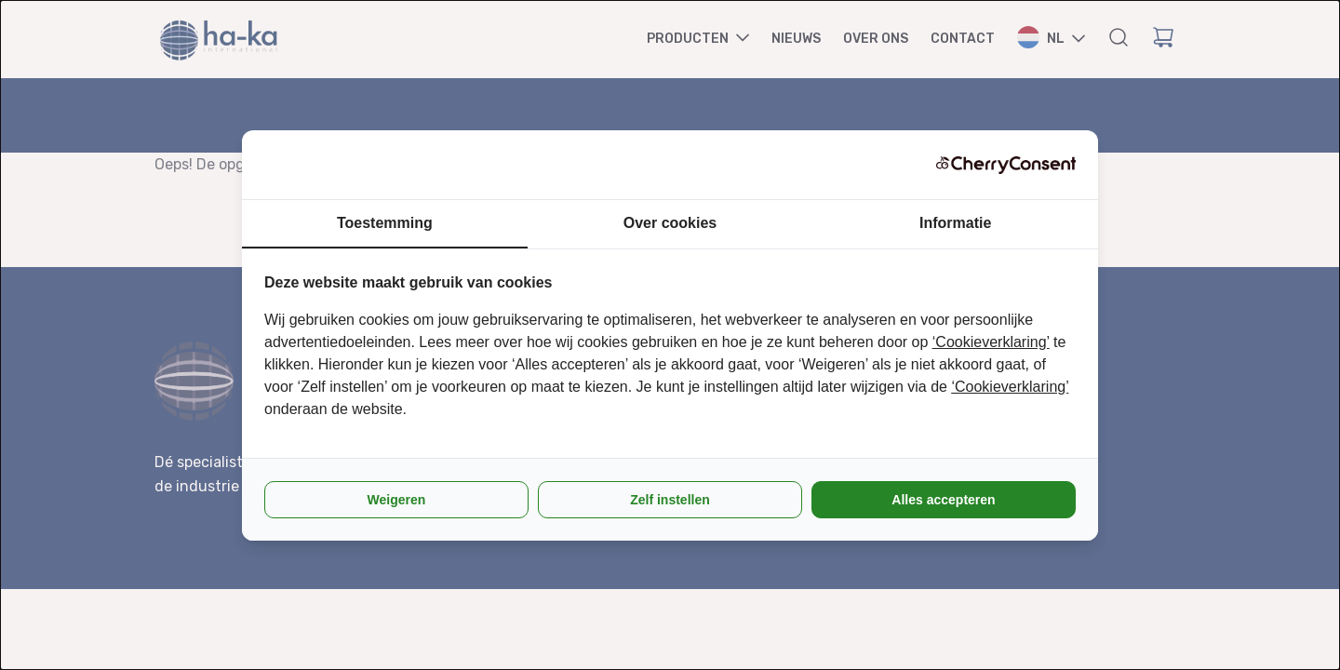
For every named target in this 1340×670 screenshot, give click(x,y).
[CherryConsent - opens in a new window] (1006, 165)
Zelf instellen (670, 499)
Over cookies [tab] (670, 223)
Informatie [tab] (955, 223)
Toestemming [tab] (385, 223)
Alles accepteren (943, 499)
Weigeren (397, 499)
